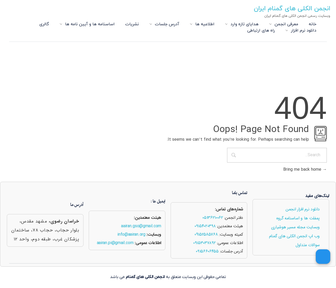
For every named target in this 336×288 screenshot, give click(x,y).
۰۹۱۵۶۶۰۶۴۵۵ (207, 251)
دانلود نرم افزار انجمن (303, 209)
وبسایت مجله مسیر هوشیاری (295, 227)
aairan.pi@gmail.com (115, 243)
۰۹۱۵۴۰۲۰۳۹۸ (205, 226)
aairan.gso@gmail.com (141, 226)
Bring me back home (305, 170)
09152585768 (206, 234)
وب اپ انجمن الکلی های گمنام (294, 236)
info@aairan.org (131, 234)
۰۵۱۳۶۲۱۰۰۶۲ (212, 217)
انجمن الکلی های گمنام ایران (293, 8)
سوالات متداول (308, 245)
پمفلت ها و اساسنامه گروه (298, 218)
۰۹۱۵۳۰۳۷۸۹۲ (204, 243)
